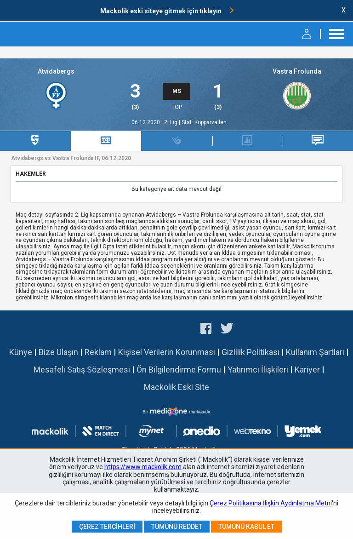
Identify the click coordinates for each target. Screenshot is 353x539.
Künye (20, 352)
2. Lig (171, 122)
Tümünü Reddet (176, 526)
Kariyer (307, 369)
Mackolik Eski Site (176, 387)
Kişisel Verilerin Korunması (166, 352)
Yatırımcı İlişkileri (258, 369)
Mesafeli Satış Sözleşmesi (82, 369)
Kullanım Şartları (315, 352)
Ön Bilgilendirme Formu (179, 369)
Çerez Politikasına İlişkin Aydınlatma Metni (271, 503)
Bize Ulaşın (58, 352)
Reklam (98, 352)
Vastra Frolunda (297, 71)
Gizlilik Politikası (250, 352)
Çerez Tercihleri (107, 526)
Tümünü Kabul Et (246, 526)
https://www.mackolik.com (143, 466)
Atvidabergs (56, 71)
